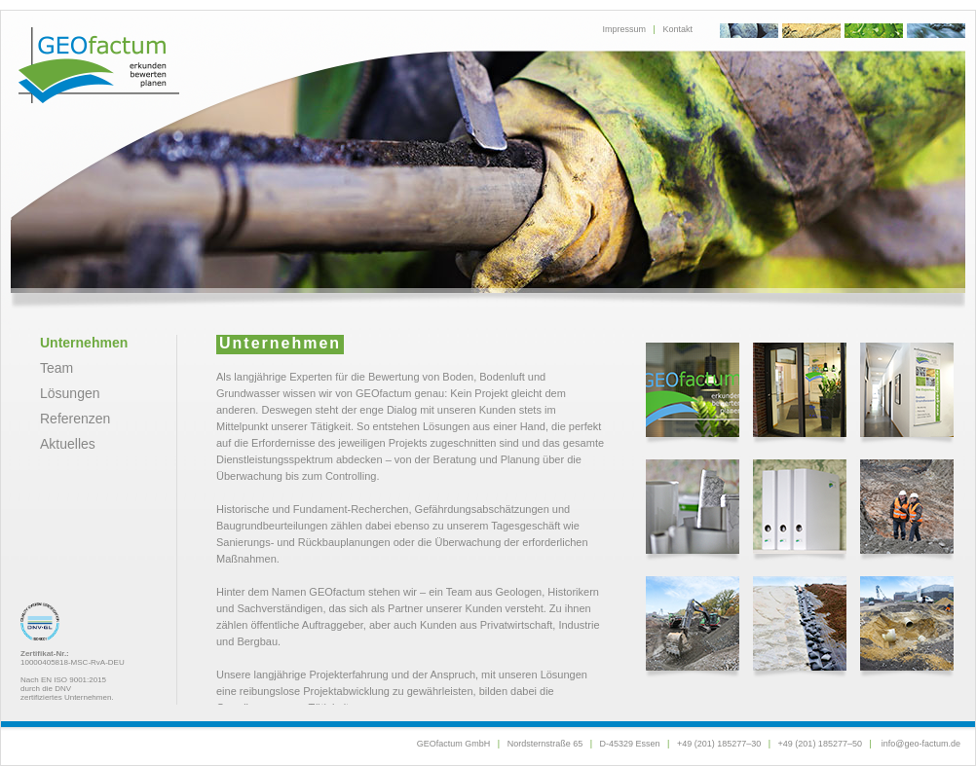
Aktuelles (67, 444)
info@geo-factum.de (921, 743)
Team (56, 368)
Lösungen (70, 393)
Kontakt (677, 29)
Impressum (625, 29)
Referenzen (75, 418)
